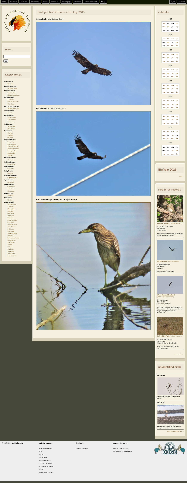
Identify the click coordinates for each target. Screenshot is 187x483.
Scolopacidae (11, 151)
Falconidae (11, 122)
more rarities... (179, 354)
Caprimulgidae (12, 177)
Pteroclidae (11, 160)
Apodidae (10, 182)
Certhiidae (10, 249)
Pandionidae (11, 117)
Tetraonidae (11, 126)
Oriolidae (10, 213)
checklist (24, 2)
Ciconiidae (11, 104)
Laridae (10, 155)
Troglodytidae (12, 224)
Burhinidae (11, 142)
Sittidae (10, 247)
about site (13, 2)
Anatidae (10, 113)
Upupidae (10, 195)
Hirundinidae (11, 204)
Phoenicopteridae (13, 108)
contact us (54, 2)
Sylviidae (10, 229)
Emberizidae (11, 256)
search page (66, 2)
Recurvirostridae (12, 146)
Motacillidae (11, 209)
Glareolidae (11, 153)
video (45, 2)
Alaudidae (10, 206)
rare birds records (91, 2)
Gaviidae (10, 84)
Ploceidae (10, 251)
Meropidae (11, 191)
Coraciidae (11, 186)
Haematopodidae (13, 148)
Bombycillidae (12, 220)
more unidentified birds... (175, 431)
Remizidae (10, 242)
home (4, 2)
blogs (103, 2)
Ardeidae (10, 99)
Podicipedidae (12, 88)
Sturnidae (10, 215)
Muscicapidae (12, 233)
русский (182, 2)
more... (181, 176)
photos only (35, 2)
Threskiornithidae (13, 102)
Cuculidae (10, 169)
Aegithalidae (11, 240)
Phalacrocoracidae (13, 95)
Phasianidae (11, 128)
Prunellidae (11, 227)
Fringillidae (11, 253)
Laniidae (10, 211)
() (170, 222)
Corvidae (10, 218)
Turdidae (10, 236)
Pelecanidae (11, 93)
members (77, 2)
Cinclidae (10, 222)
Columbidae (11, 164)
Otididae (10, 137)
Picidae (9, 200)
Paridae (9, 244)
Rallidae (10, 135)
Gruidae (10, 133)
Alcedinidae (11, 189)
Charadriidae (11, 144)
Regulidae (10, 231)
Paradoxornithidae (13, 238)
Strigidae (10, 173)
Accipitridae (11, 119)
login (173, 2)
